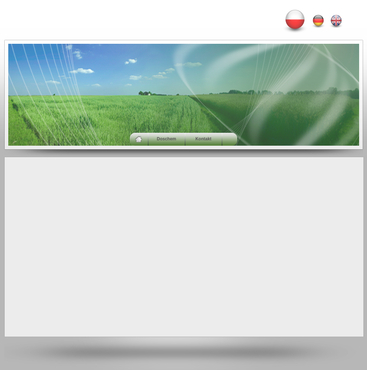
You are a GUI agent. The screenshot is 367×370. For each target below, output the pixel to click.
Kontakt (203, 138)
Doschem (166, 138)
